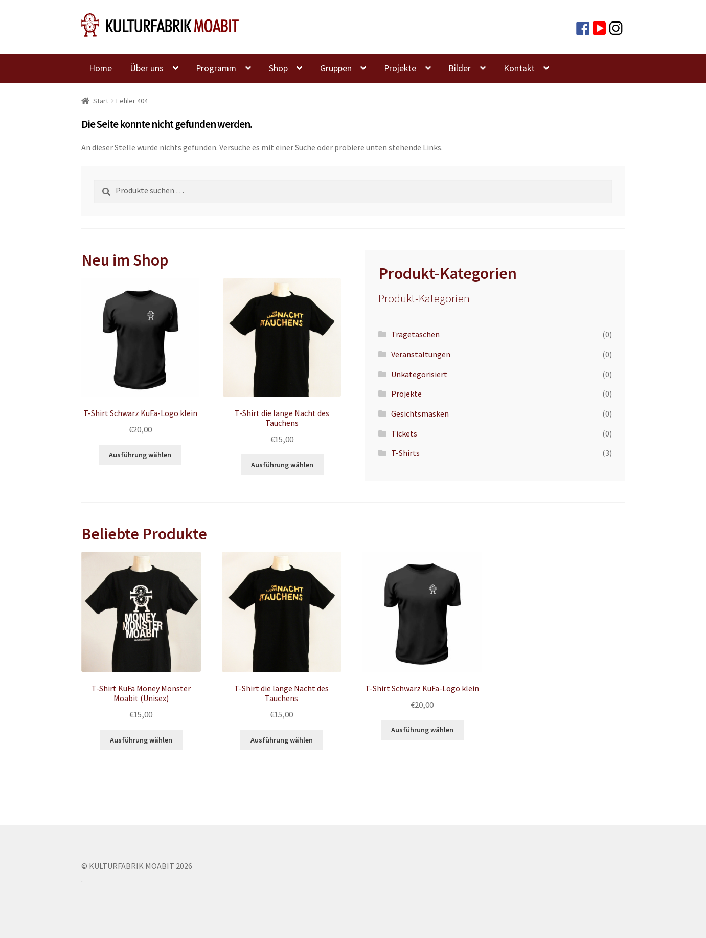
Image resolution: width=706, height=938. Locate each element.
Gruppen (336, 68)
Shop (278, 68)
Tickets (404, 433)
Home (100, 68)
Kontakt (519, 68)
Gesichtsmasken (420, 413)
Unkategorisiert (419, 374)
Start (100, 100)
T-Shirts (405, 453)
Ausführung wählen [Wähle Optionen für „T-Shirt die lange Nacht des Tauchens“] (282, 464)
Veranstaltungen (420, 354)
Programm (216, 68)
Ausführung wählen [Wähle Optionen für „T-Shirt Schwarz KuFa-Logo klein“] (140, 455)
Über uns (147, 68)
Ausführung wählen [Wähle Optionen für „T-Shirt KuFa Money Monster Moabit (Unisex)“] (141, 740)
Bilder (459, 68)
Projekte (400, 68)
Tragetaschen (415, 334)
